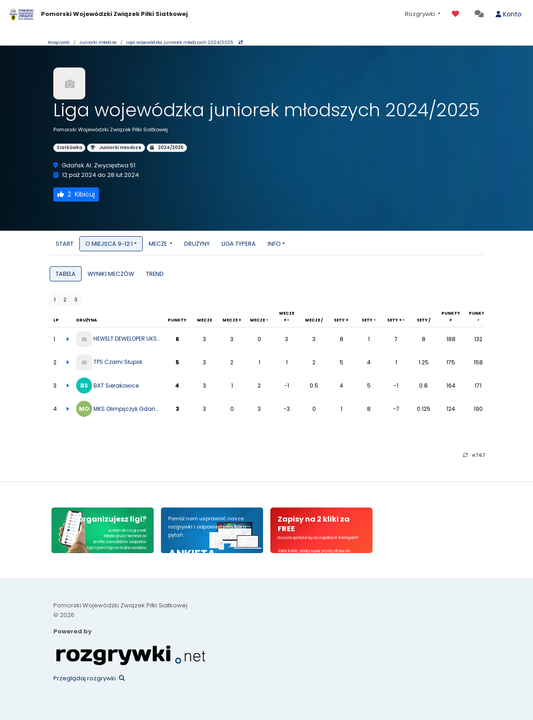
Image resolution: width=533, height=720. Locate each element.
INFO (274, 244)
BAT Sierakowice (116, 385)
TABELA (66, 274)
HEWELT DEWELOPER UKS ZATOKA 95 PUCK (148, 338)
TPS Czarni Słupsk (117, 362)
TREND (155, 274)
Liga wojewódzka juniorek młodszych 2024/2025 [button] (184, 42)
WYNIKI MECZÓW (111, 274)
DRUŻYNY (197, 244)
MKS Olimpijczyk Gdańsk (127, 409)
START (64, 244)
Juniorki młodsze (98, 42)
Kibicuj (76, 194)
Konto (509, 14)
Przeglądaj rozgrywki (89, 678)
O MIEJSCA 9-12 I (109, 244)
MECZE (158, 244)
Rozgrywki (420, 14)
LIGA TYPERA (239, 244)
